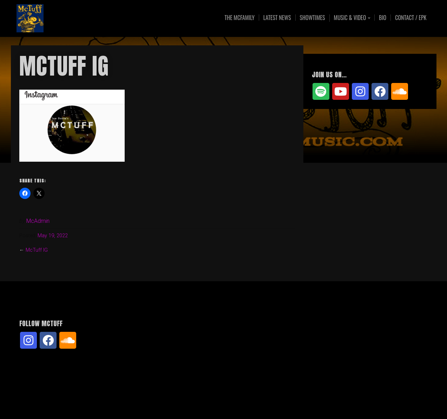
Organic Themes (237, 402)
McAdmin (38, 221)
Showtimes (312, 17)
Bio (382, 17)
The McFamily (240, 17)
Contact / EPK (410, 17)
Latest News (277, 17)
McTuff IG (37, 250)
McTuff (73, 18)
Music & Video (350, 18)
